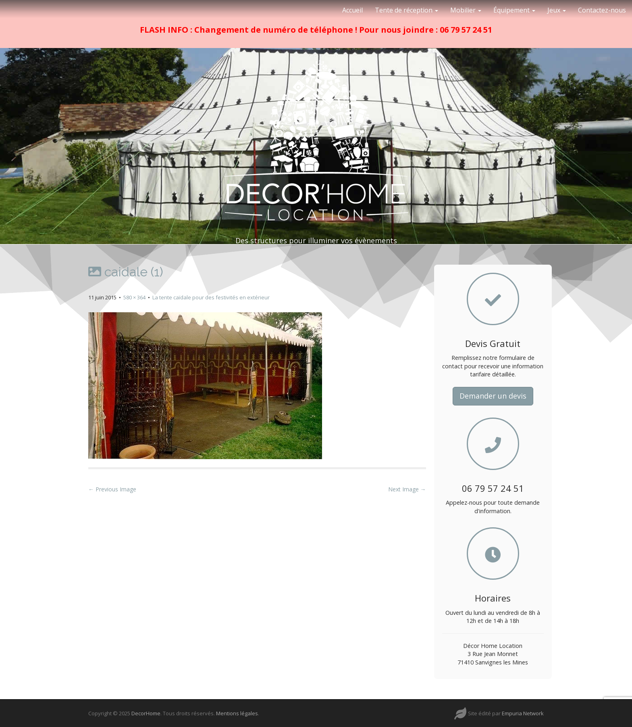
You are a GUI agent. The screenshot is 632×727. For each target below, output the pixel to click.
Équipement (514, 10)
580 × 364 (134, 297)
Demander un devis (492, 396)
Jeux (556, 10)
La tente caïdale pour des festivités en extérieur (211, 297)
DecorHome (145, 713)
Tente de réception (406, 10)
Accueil (352, 10)
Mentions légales (237, 713)
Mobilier (465, 10)
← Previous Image (112, 489)
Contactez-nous (602, 10)
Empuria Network (523, 713)
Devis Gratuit (492, 343)
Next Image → (407, 489)
